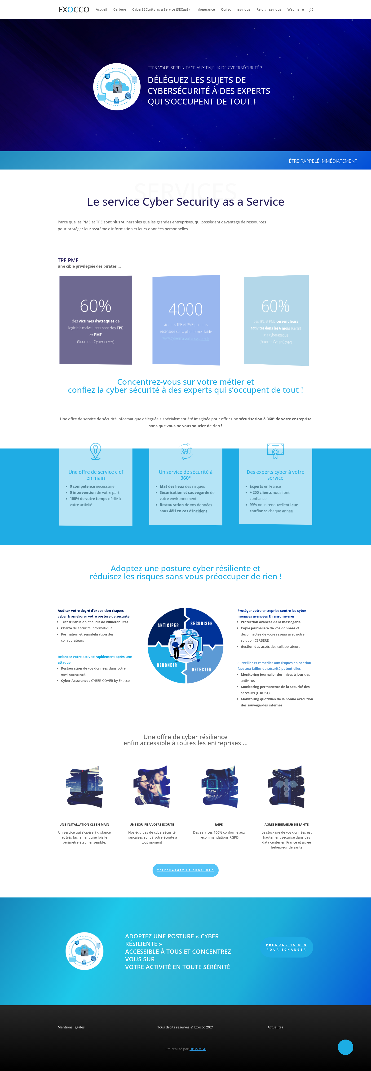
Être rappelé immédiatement (323, 161)
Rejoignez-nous (268, 10)
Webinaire (295, 10)
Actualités (275, 1027)
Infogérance (205, 10)
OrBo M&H (198, 1049)
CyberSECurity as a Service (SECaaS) (161, 10)
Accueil (101, 10)
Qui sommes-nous (235, 10)
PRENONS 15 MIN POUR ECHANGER (286, 947)
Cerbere (119, 10)
